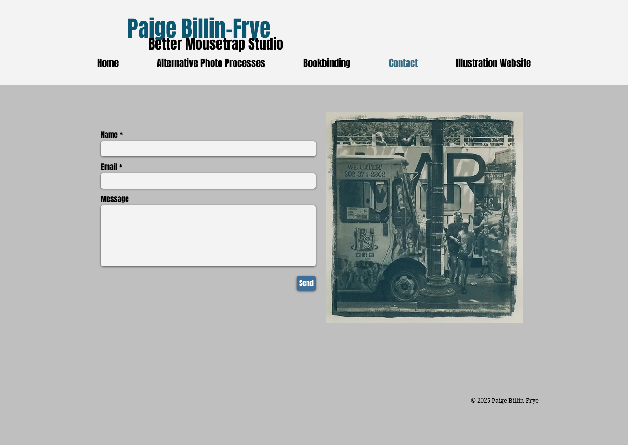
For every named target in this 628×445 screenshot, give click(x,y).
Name (109, 135)
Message (115, 199)
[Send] (306, 283)
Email (109, 167)
